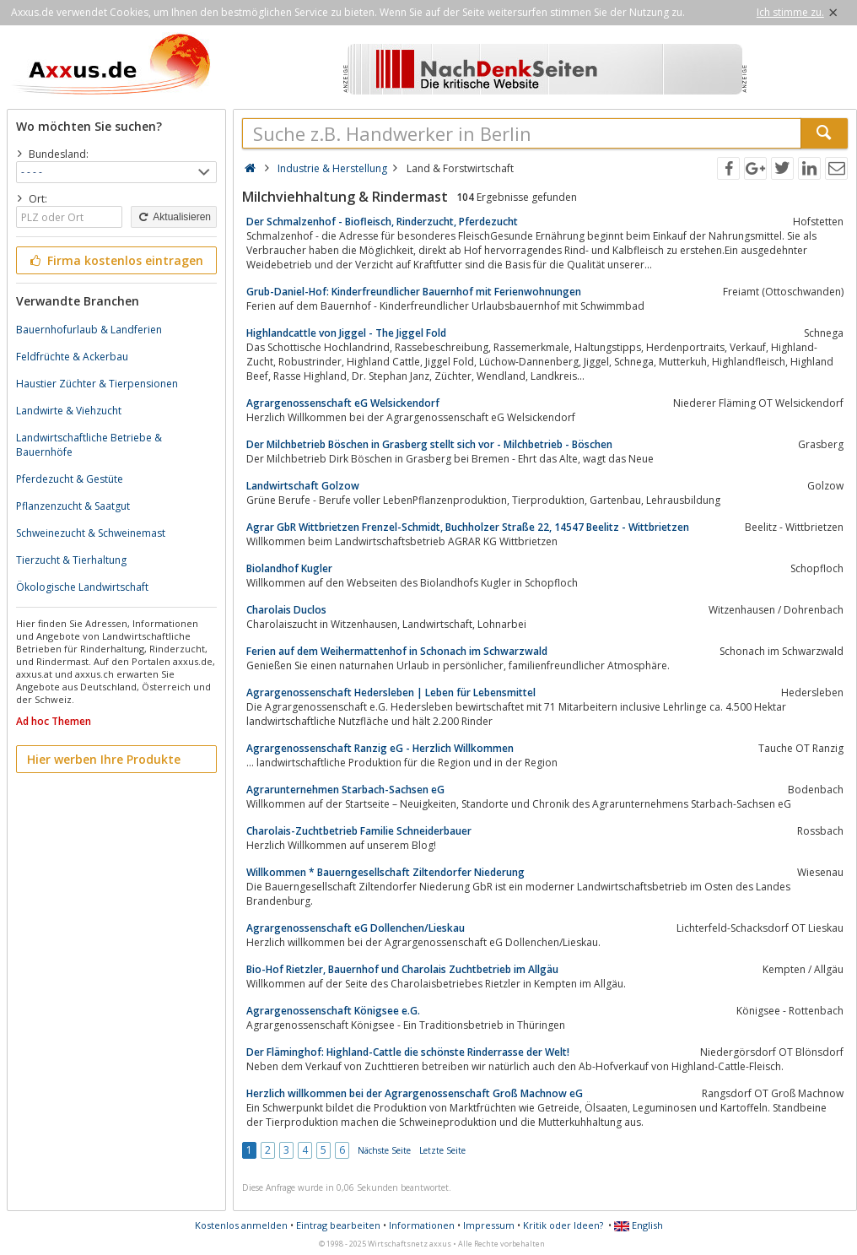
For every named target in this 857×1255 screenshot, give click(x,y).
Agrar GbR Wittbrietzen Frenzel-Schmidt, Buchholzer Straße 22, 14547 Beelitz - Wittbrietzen (467, 527)
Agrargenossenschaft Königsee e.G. (333, 1010)
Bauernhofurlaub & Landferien (89, 329)
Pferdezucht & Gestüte (69, 479)
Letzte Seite (442, 1150)
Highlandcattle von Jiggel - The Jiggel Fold (346, 333)
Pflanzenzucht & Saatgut (73, 506)
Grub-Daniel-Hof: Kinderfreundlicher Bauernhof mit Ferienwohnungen (413, 291)
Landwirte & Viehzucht (68, 410)
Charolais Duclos (286, 610)
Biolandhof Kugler (289, 568)
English (638, 1225)
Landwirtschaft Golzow (302, 486)
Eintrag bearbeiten (338, 1225)
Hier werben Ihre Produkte (104, 759)
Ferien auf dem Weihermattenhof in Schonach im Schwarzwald (396, 651)
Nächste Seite (384, 1150)
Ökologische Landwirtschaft (82, 587)
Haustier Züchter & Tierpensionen (97, 383)
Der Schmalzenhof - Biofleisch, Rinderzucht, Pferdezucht (382, 221)
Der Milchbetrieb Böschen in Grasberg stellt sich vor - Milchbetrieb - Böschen (429, 444)
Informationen (422, 1225)
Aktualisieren (174, 217)
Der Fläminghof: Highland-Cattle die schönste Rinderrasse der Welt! (407, 1052)
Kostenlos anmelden (241, 1225)
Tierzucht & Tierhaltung (71, 560)
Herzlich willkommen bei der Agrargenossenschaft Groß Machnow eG (414, 1093)
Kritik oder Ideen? (563, 1225)
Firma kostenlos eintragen (115, 260)
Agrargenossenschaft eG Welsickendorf (342, 403)
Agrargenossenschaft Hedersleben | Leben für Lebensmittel (391, 692)
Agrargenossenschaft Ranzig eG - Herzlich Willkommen (380, 748)
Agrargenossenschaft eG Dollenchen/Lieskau (355, 928)
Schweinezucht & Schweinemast (90, 533)
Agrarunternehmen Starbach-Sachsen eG (345, 789)
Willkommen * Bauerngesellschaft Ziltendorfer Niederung (385, 872)
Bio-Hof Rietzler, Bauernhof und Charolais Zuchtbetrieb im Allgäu (402, 969)
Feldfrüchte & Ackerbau (72, 356)
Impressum (489, 1225)
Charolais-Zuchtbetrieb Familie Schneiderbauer (359, 831)
